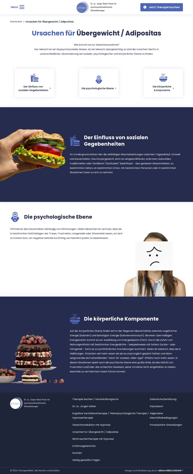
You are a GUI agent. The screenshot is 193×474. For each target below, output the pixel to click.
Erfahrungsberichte (85, 446)
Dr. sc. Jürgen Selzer (85, 406)
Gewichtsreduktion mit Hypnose (93, 425)
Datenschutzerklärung (164, 399)
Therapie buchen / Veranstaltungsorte (98, 399)
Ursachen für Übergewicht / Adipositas (98, 432)
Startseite (16, 21)
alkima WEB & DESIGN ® (170, 470)
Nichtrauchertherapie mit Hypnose (95, 439)
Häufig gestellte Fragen (88, 460)
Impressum (157, 406)
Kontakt (77, 453)
